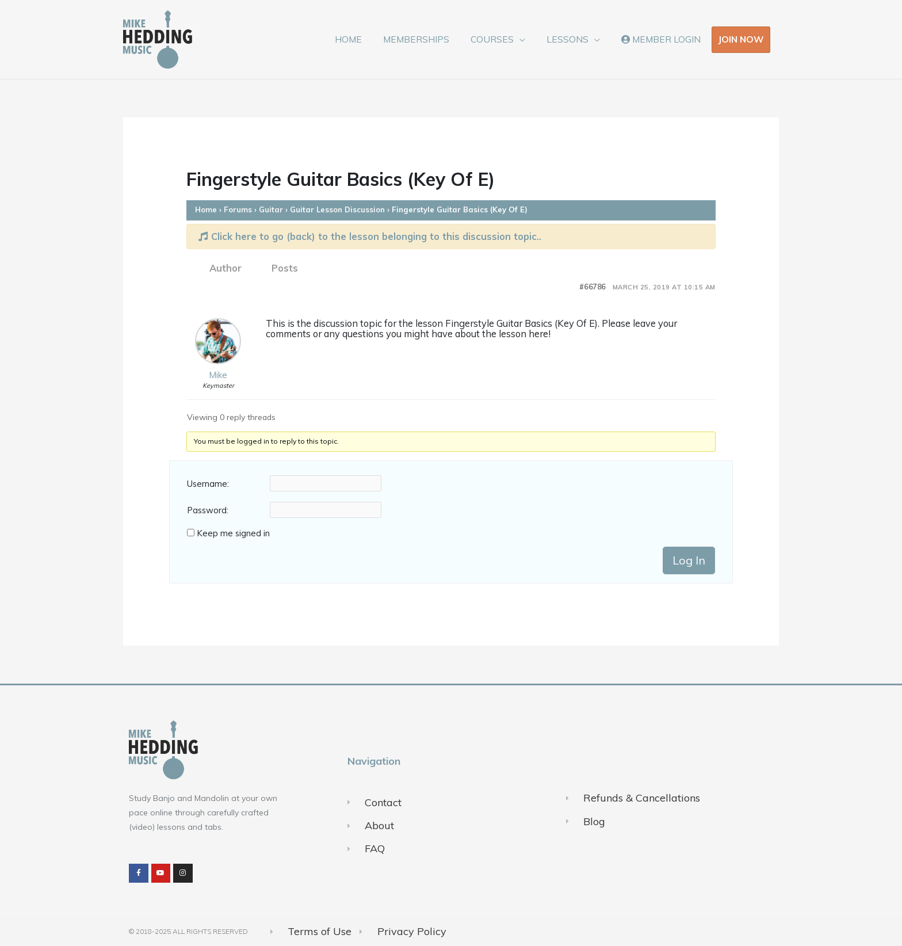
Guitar (271, 209)
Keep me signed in (233, 533)
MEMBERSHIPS (428, 39)
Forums (238, 209)
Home (206, 209)
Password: (207, 510)
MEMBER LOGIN (662, 39)
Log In (688, 560)
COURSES (500, 39)
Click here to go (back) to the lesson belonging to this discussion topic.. (369, 236)
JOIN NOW (741, 39)
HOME (363, 39)
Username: (208, 484)
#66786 (592, 287)
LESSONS (573, 39)
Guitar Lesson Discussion (337, 209)
